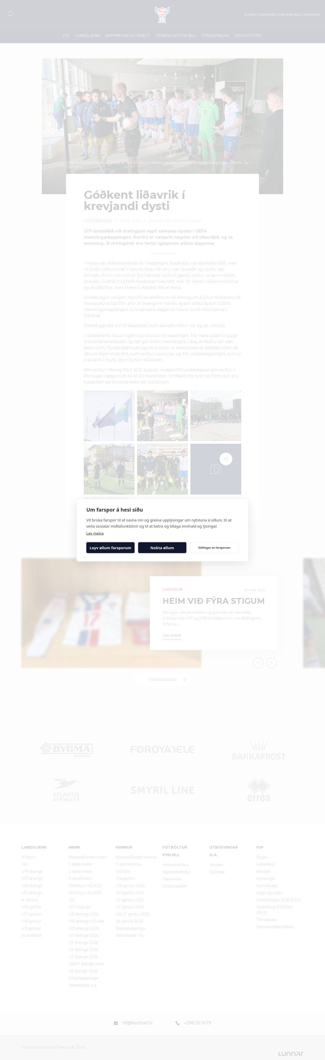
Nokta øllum (162, 547)
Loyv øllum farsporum (110, 547)
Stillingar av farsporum (214, 547)
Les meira (95, 532)
